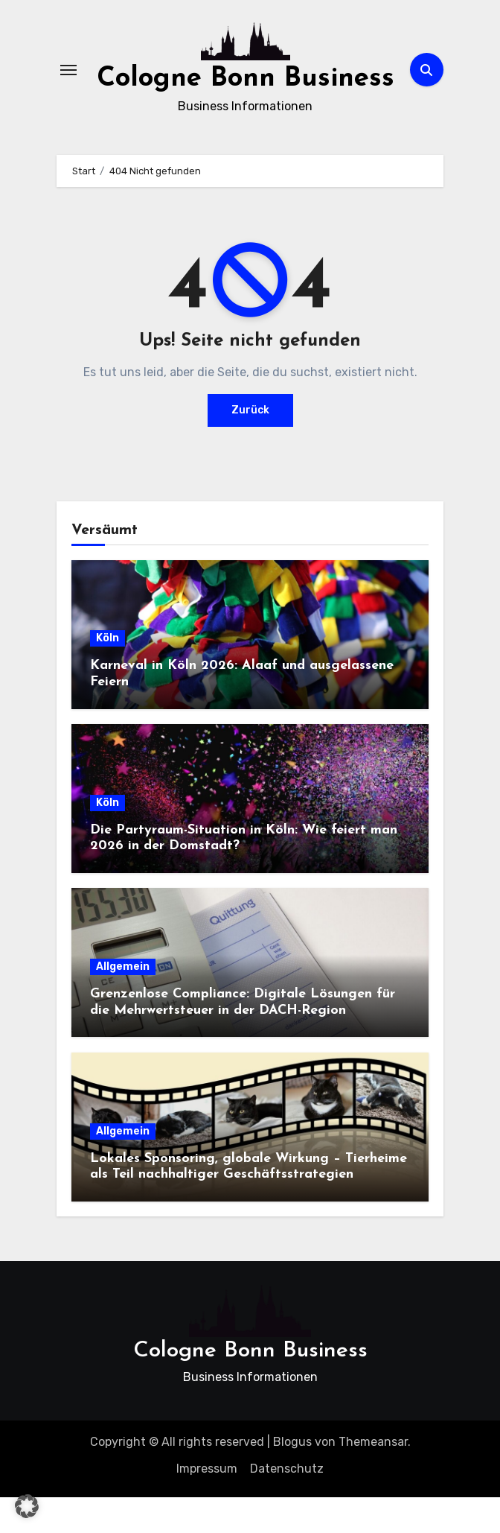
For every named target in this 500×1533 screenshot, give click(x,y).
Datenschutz (287, 1504)
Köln (107, 673)
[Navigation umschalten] (68, 88)
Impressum (206, 1504)
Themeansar (373, 1477)
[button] (27, 1506)
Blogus (292, 1477)
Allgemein (123, 1002)
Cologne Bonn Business (250, 1386)
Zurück (250, 445)
